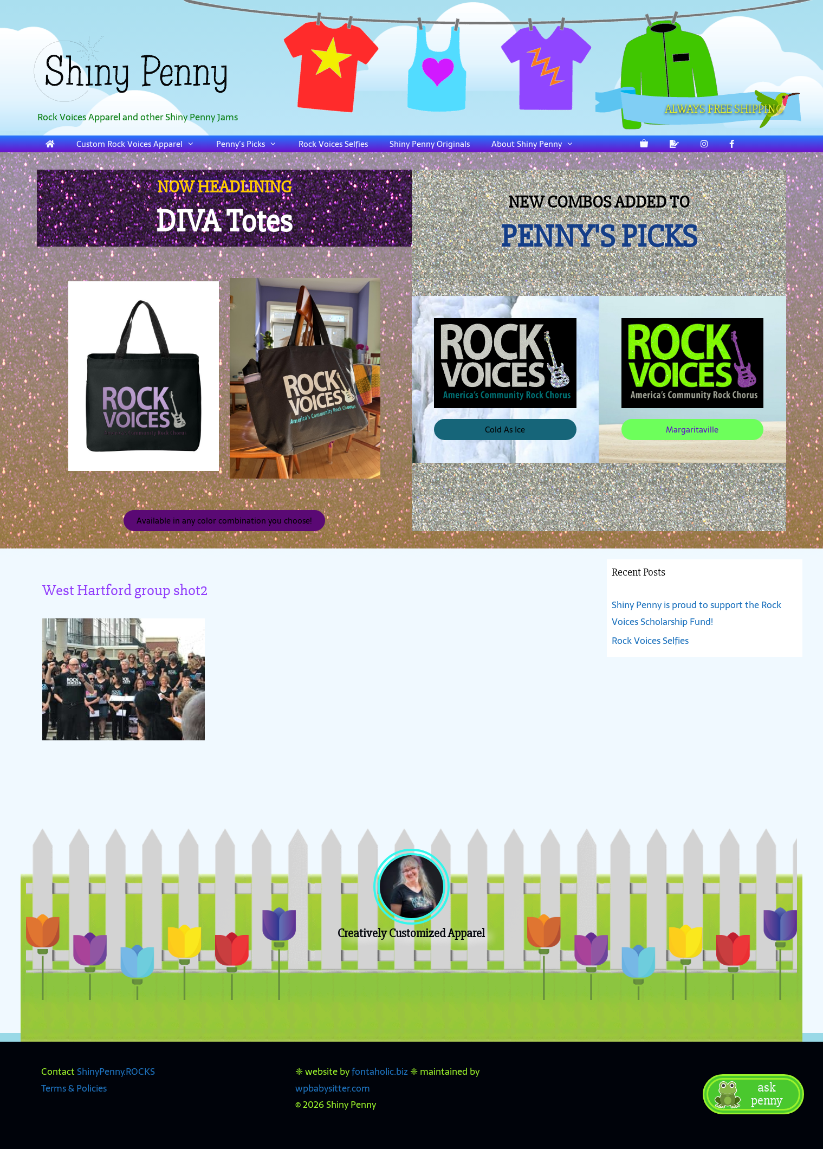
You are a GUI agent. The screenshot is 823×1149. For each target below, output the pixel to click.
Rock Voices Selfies (333, 144)
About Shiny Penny (538, 143)
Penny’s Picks (252, 143)
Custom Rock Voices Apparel (140, 143)
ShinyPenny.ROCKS (116, 1071)
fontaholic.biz (380, 1071)
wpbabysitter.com (332, 1088)
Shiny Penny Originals (430, 144)
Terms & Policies (74, 1088)
